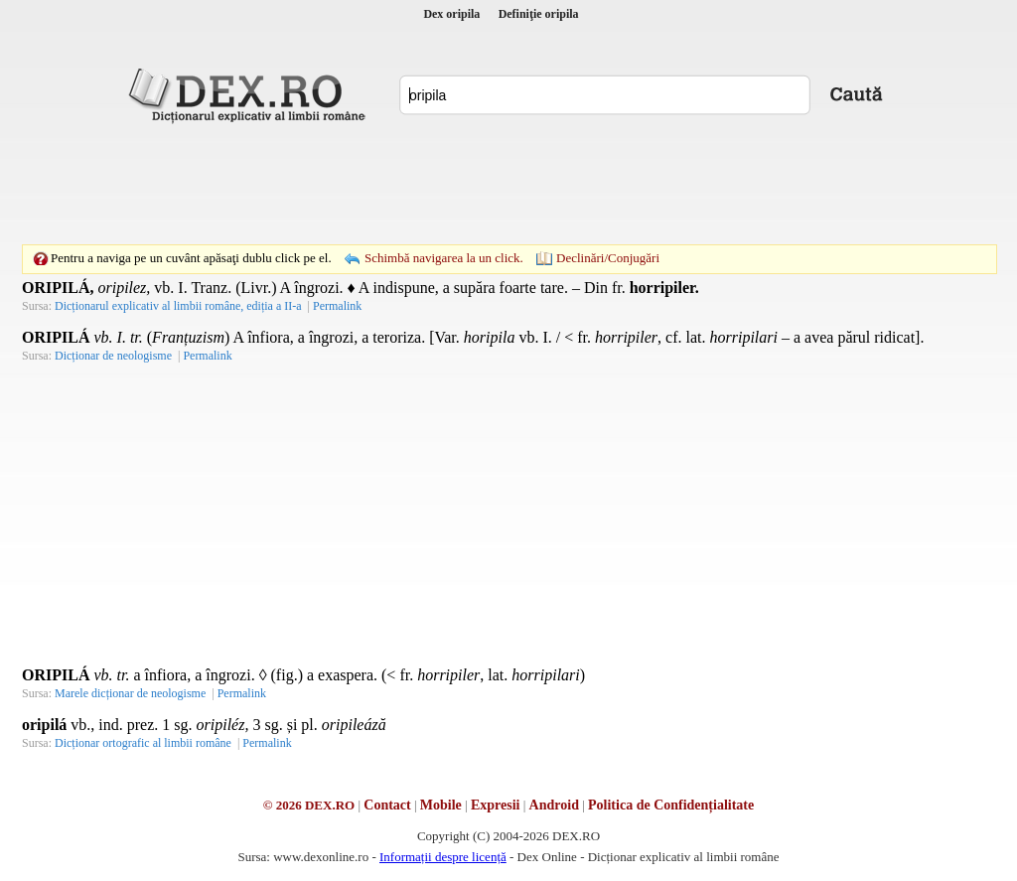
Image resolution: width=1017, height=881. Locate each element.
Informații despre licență (443, 856)
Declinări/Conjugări (607, 257)
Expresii (495, 805)
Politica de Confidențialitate (671, 805)
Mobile (441, 805)
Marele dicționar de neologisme (130, 693)
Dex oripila (451, 14)
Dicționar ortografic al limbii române (143, 743)
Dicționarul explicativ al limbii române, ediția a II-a (178, 306)
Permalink (337, 306)
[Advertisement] (508, 183)
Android (554, 805)
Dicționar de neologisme (113, 356)
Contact (386, 805)
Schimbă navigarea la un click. (443, 257)
